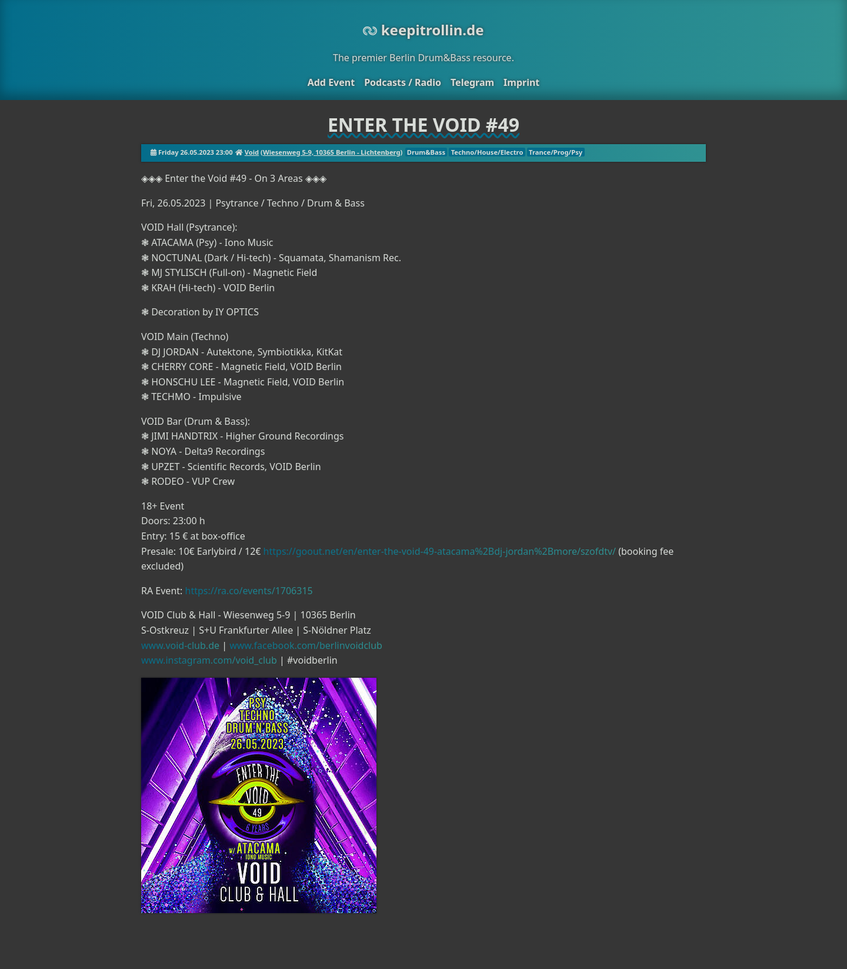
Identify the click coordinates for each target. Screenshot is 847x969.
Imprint (521, 82)
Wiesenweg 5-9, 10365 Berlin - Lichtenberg (332, 152)
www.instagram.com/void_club (209, 660)
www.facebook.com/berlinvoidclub (305, 645)
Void (252, 152)
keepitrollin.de (423, 29)
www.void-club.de (180, 645)
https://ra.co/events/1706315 (249, 590)
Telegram (472, 82)
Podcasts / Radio (402, 82)
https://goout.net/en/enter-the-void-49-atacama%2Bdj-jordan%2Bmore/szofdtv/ (440, 551)
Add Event (331, 82)
